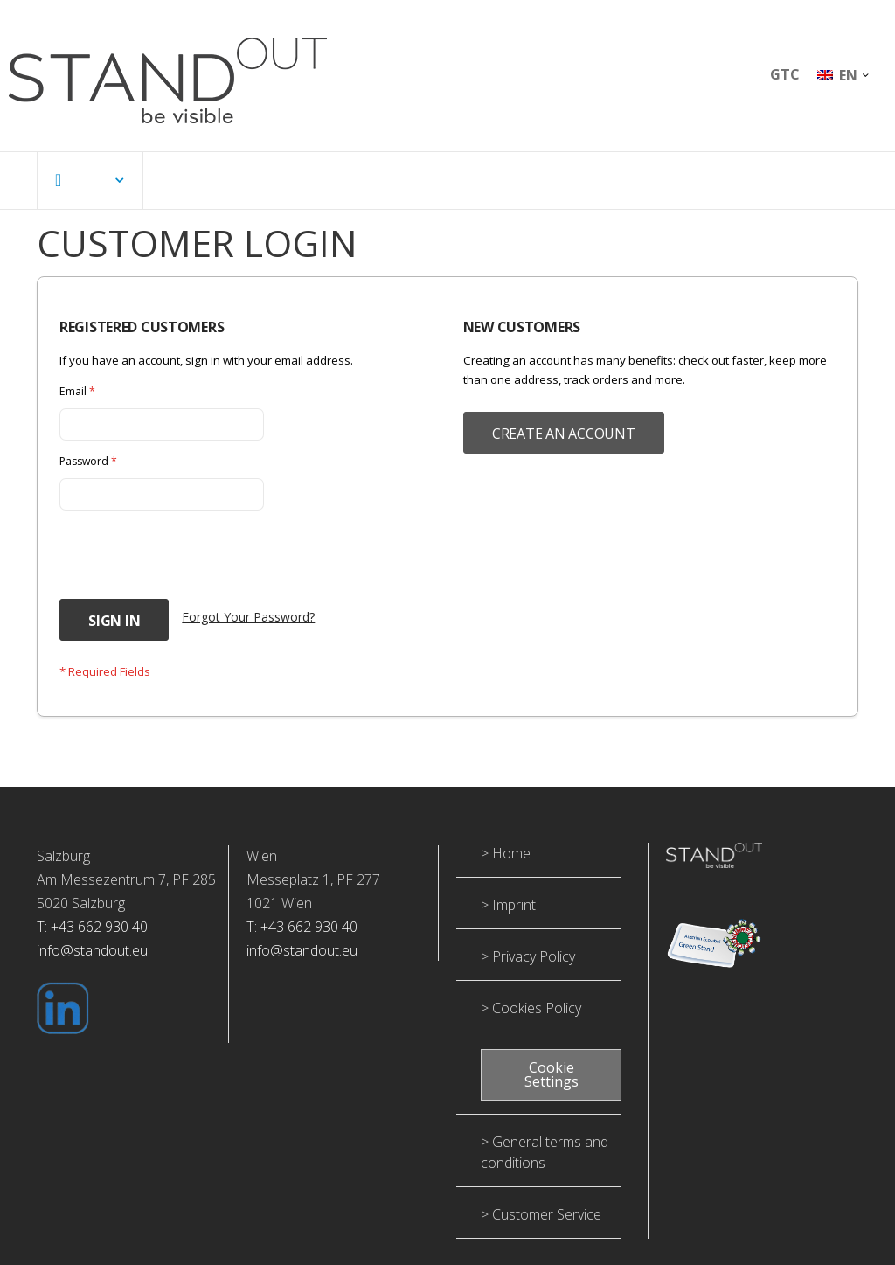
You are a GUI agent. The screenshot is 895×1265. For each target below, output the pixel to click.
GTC (785, 74)
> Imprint (508, 915)
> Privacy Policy (528, 967)
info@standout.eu (92, 960)
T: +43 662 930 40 (92, 937)
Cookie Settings (551, 1085)
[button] (843, 75)
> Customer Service (541, 1225)
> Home (506, 863)
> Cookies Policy (531, 1018)
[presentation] (192, 564)
